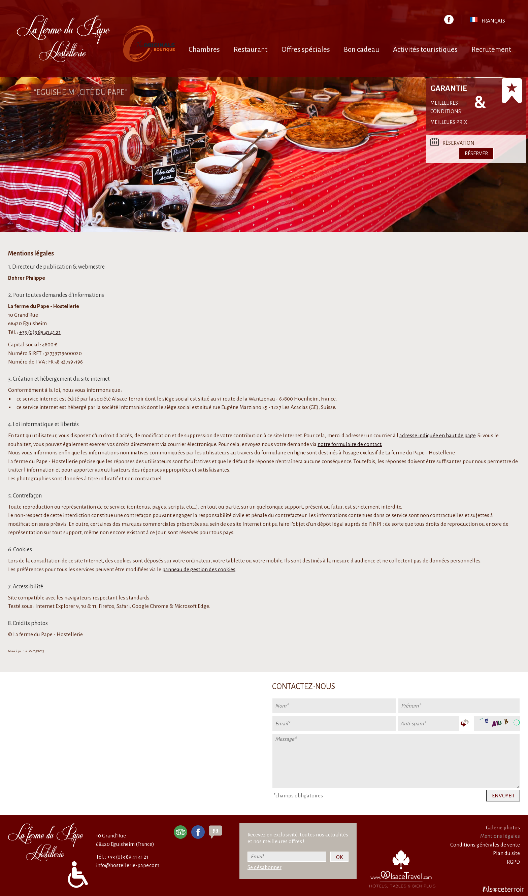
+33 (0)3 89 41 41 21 (40, 332)
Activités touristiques (425, 50)
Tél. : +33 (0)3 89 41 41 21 (122, 857)
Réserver (476, 153)
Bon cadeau (361, 50)
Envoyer (503, 795)
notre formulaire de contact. (350, 444)
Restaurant (250, 50)
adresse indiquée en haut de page (437, 435)
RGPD (513, 862)
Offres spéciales (306, 50)
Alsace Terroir (128, 399)
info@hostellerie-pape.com (127, 865)
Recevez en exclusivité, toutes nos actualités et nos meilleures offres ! (298, 838)
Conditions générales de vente (485, 845)
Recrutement (491, 50)
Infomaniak (132, 407)
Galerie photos (503, 827)
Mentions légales (500, 836)
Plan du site (506, 853)
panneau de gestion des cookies (198, 569)
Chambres (204, 50)
